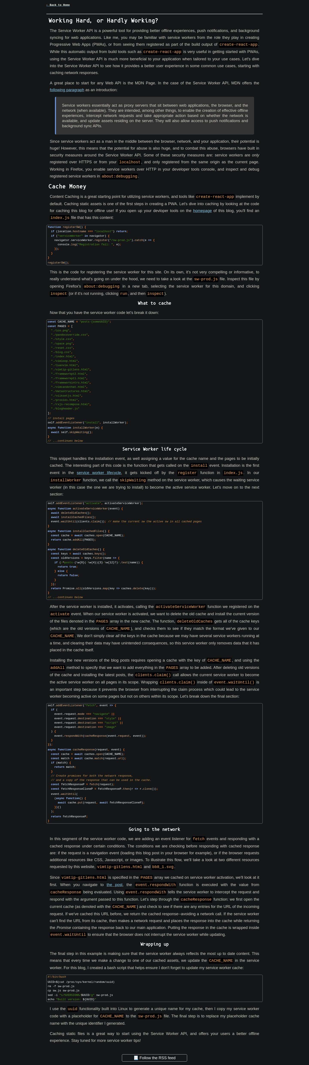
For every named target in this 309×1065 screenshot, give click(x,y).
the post (115, 879)
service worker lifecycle (99, 470)
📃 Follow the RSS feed (154, 1051)
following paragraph (67, 89)
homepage (202, 209)
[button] (154, 7)
